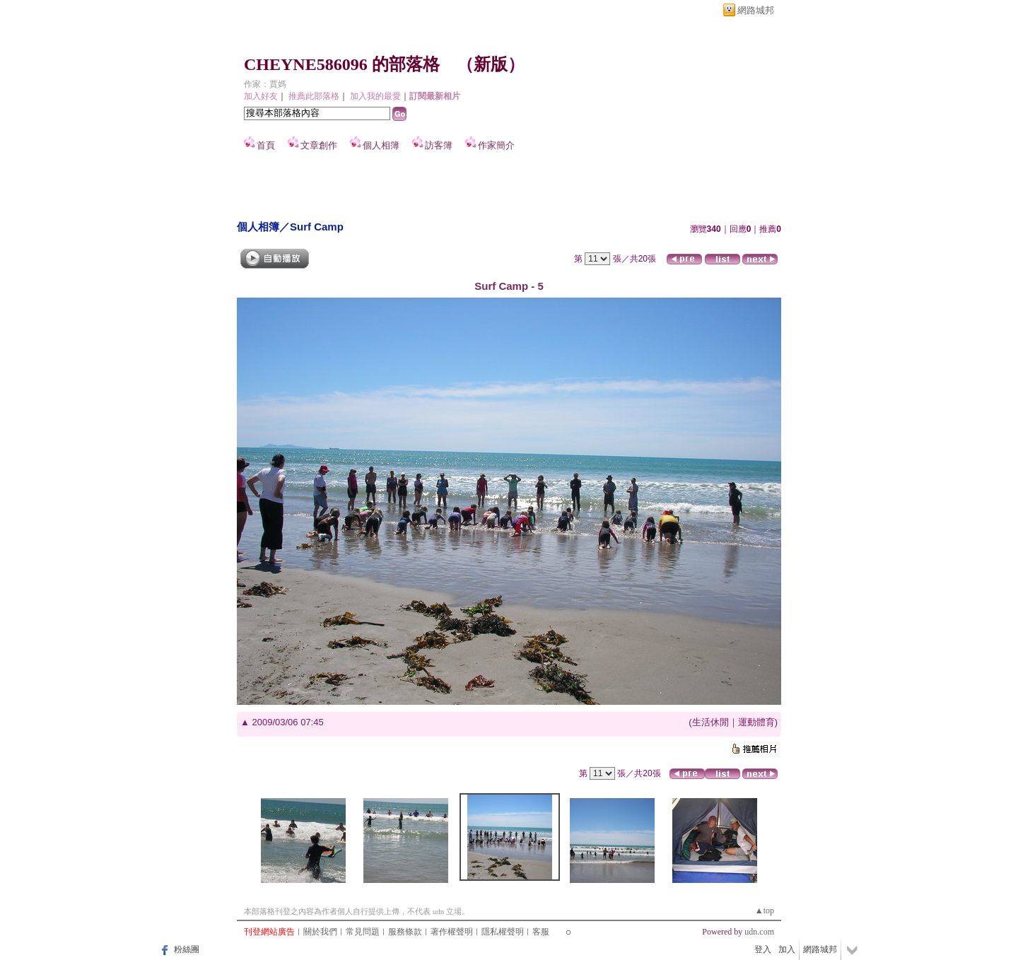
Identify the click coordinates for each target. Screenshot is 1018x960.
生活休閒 (710, 722)
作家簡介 (496, 145)
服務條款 (405, 932)
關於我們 (320, 932)
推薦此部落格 (313, 96)
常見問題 (363, 932)
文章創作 (318, 145)
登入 (762, 949)
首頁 (266, 145)
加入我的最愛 (375, 96)
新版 (491, 64)
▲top (764, 910)
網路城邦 (755, 10)
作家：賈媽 (265, 84)
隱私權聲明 (502, 932)
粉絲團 (186, 949)
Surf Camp (317, 227)
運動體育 (756, 722)
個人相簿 (381, 145)
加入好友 (261, 96)
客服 (540, 932)
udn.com (759, 932)
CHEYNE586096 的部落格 (342, 64)
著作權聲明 (452, 932)
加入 (786, 949)
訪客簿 (438, 145)
